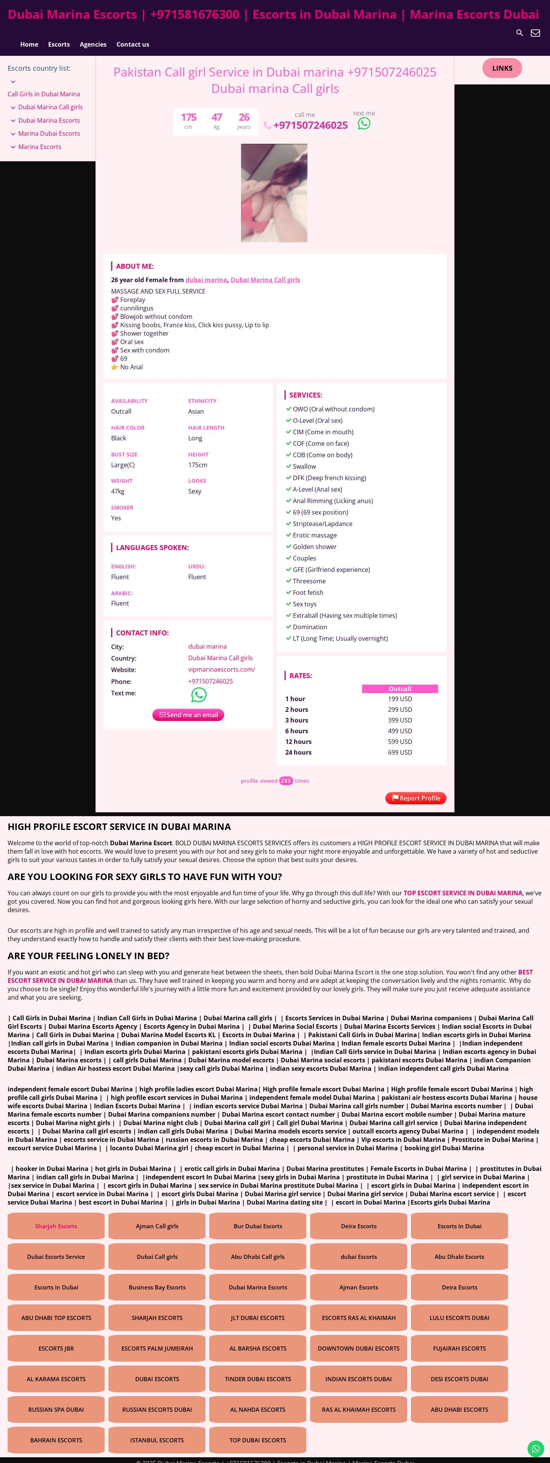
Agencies (93, 33)
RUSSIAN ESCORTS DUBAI (157, 1403)
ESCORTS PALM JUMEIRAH (157, 1342)
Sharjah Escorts (56, 1219)
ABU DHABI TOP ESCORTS (56, 1311)
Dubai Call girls (157, 1250)
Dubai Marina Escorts (49, 114)
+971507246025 (305, 118)
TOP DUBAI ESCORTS (258, 1433)
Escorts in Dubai (460, 1219)
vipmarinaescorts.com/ (221, 663)
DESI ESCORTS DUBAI (460, 1372)
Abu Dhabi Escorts (459, 1250)
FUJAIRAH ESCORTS (459, 1342)
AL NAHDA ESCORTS (257, 1403)
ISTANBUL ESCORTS (157, 1433)
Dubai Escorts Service (56, 1250)
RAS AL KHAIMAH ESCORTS (359, 1403)
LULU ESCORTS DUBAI (460, 1311)
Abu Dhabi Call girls (258, 1250)
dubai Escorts (359, 1250)
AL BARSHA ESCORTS (258, 1342)
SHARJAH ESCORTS (157, 1311)
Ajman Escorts (359, 1280)
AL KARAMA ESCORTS (56, 1372)
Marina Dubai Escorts (49, 127)
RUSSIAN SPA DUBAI (56, 1403)
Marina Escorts (39, 140)
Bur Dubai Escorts (258, 1219)
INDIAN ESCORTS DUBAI (358, 1372)
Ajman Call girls (157, 1219)
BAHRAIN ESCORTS (56, 1433)
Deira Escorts (359, 1219)
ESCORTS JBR (56, 1342)
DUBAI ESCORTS (157, 1372)
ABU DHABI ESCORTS (459, 1403)
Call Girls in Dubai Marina (44, 87)
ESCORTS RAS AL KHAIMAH (359, 1311)
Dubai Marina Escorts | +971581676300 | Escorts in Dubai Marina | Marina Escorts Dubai (273, 14)
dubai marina (206, 273)
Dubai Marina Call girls (265, 273)
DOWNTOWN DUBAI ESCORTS (359, 1342)
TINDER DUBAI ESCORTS (258, 1372)
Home (29, 33)
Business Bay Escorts (157, 1280)
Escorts (59, 33)
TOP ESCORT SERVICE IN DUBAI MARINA (463, 886)
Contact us (132, 33)
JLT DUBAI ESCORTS (258, 1311)
